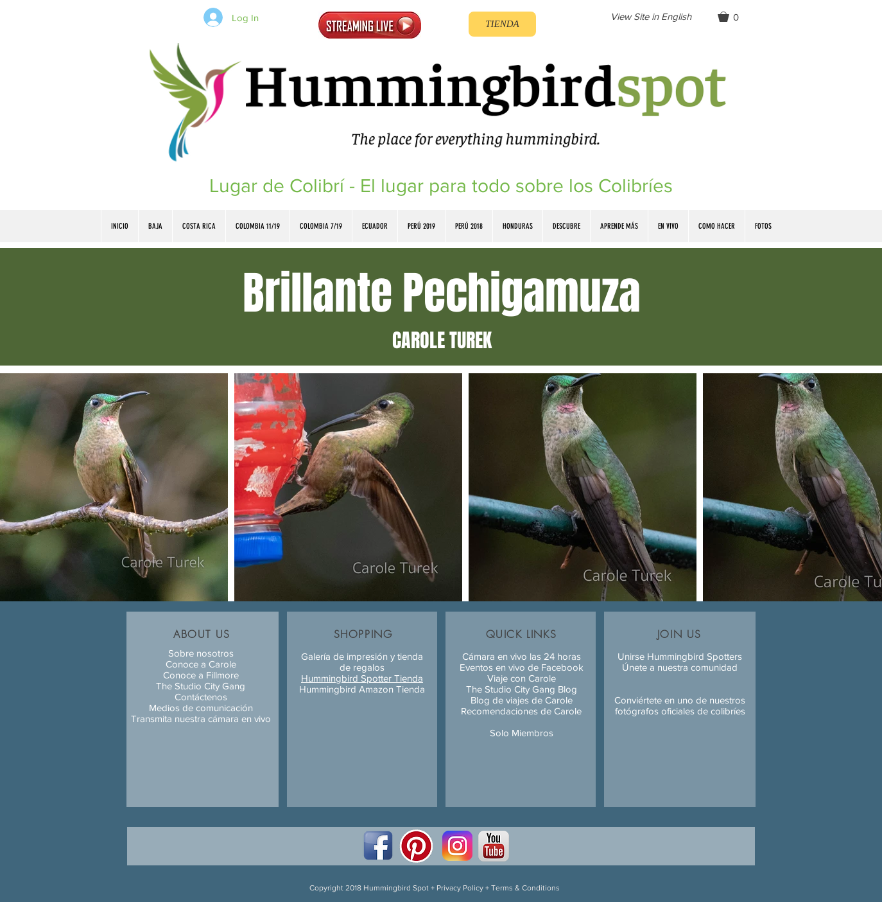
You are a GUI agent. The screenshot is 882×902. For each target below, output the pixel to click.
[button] (734, 17)
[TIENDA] (502, 24)
